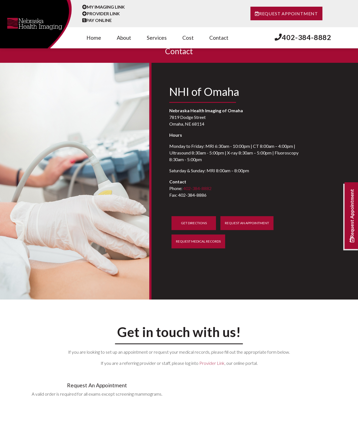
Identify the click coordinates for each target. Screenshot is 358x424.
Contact (218, 37)
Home (93, 37)
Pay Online (97, 20)
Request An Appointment (247, 223)
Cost (188, 37)
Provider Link (101, 13)
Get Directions (194, 223)
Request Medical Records (198, 241)
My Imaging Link (103, 6)
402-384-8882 (303, 37)
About (124, 37)
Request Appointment (286, 13)
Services (157, 37)
